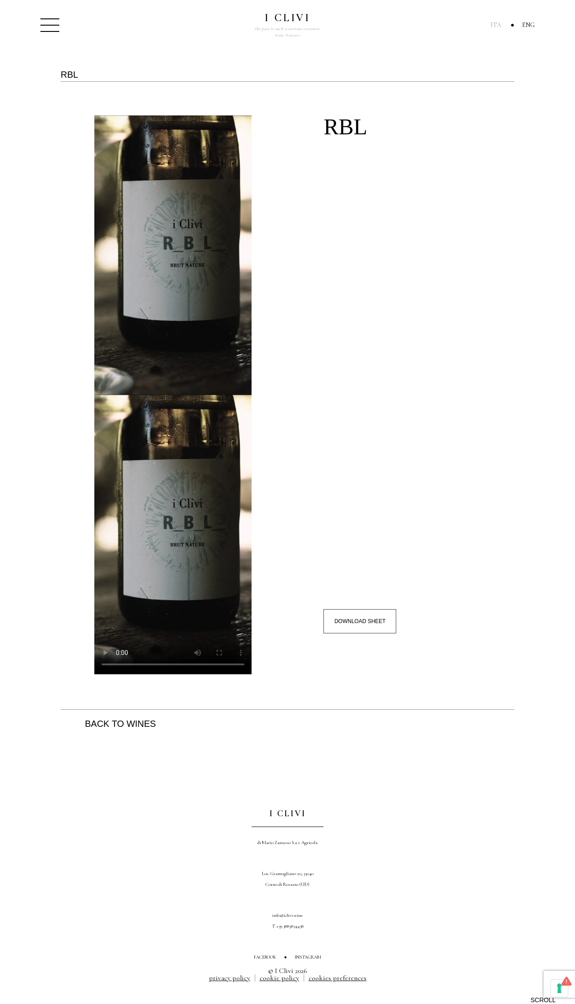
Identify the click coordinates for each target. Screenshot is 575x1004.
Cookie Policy (279, 977)
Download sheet (359, 621)
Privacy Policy (229, 977)
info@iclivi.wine (287, 915)
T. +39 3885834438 (288, 926)
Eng (528, 25)
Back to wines (120, 724)
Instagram (308, 957)
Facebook (265, 957)
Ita (496, 25)
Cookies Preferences (338, 977)
